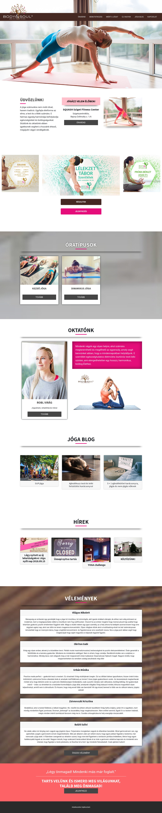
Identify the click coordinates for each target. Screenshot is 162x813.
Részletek (81, 202)
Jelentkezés (81, 211)
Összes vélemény (81, 753)
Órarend (81, 122)
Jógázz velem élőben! (81, 101)
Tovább (39, 297)
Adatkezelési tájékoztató (81, 807)
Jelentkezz (81, 791)
